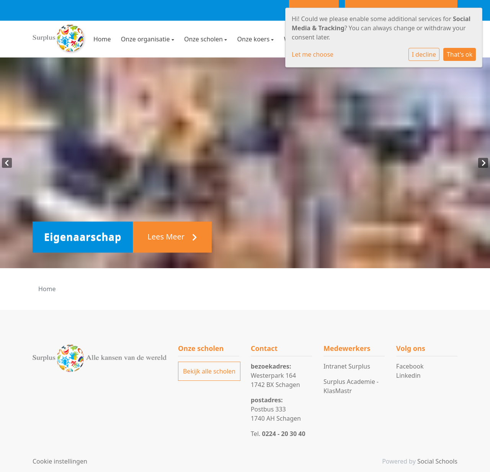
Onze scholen (204, 39)
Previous (7, 163)
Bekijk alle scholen (209, 371)
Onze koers (254, 39)
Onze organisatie (146, 39)
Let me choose (312, 54)
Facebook (410, 366)
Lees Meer (172, 237)
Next (483, 163)
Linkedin (408, 375)
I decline (424, 54)
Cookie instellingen (60, 461)
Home (102, 39)
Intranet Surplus (346, 366)
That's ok (459, 54)
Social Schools (437, 461)
